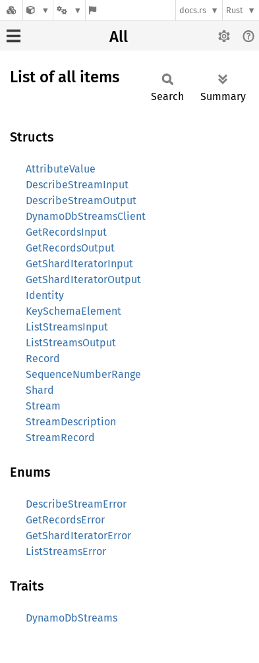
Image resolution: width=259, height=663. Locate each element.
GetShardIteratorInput (79, 263)
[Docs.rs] (11, 10)
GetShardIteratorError (78, 535)
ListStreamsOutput (71, 342)
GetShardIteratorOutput (83, 279)
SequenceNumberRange (83, 374)
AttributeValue (61, 169)
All (118, 37)
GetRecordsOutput (70, 248)
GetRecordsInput (66, 232)
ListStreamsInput (67, 327)
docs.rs (192, 10)
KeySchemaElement (73, 311)
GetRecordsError (65, 520)
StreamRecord (60, 437)
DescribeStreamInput (77, 184)
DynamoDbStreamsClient (86, 216)
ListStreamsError (66, 551)
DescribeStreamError (76, 504)
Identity (45, 295)
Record (43, 358)
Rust (234, 10)
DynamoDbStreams (71, 618)
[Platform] (69, 10)
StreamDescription (71, 421)
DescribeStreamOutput (81, 200)
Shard (40, 390)
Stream (43, 406)
